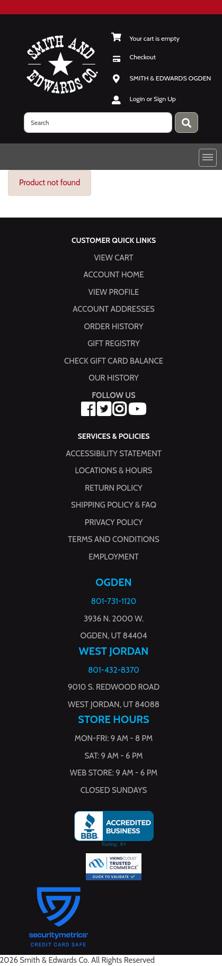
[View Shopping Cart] (145, 38)
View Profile (113, 291)
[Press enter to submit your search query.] (186, 122)
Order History (114, 326)
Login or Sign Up (153, 99)
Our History (113, 378)
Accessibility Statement (114, 453)
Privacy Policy (114, 522)
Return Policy (113, 487)
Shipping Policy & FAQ (113, 505)
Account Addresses (113, 309)
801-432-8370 (113, 669)
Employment (113, 556)
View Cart (113, 257)
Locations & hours (114, 470)
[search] (98, 122)
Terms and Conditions (113, 539)
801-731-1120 (113, 601)
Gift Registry (113, 343)
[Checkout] (133, 57)
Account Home (114, 274)
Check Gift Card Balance (113, 360)
